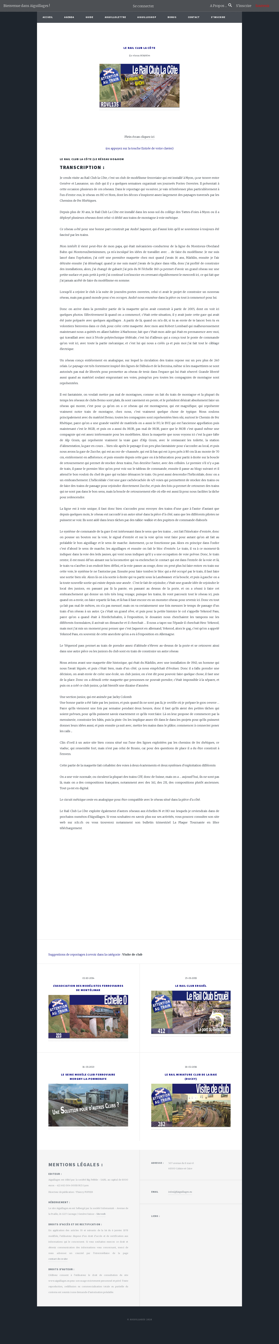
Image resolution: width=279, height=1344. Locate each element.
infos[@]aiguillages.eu (180, 1191)
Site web (101, 1213)
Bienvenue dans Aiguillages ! (27, 6)
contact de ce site (57, 1258)
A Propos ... (219, 6)
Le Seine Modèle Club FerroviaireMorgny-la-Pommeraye (88, 1077)
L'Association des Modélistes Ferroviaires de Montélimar (88, 988)
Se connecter (143, 6)
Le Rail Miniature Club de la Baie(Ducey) (191, 1077)
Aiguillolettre (115, 17)
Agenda (69, 17)
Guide (89, 17)
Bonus (172, 17)
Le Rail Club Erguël (191, 985)
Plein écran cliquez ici (139, 137)
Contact (194, 17)
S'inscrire (245, 6)
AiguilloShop (146, 17)
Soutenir (262, 6)
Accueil (48, 17)
